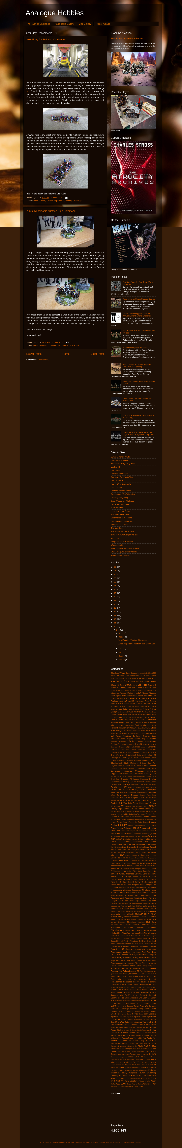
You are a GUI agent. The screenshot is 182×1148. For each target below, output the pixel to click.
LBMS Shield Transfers (142, 895)
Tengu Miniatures (137, 1035)
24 (115, 574)
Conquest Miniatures (145, 771)
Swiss (125, 1033)
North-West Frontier (118, 936)
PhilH (139, 960)
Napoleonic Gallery (64, 24)
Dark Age (126, 784)
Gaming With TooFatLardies (123, 494)
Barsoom (132, 717)
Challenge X (141, 755)
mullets (128, 925)
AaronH (149, 690)
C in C (153, 744)
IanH (129, 863)
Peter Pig (125, 960)
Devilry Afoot (116, 790)
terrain (146, 1035)
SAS (140, 998)
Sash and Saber (149, 998)
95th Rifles (125, 690)
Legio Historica (141, 901)
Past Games (136, 952)
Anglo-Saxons (150, 701)
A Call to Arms (135, 690)
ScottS (138, 1003)
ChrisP (153, 760)
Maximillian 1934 (140, 911)
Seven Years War (141, 1006)
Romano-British (135, 990)
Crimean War (121, 776)
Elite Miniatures (150, 798)
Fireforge (144, 812)
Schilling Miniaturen (143, 1000)
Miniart (113, 919)
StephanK (142, 1025)
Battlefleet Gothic (138, 720)
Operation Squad (150, 944)
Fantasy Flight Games (120, 809)
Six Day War (135, 1011)
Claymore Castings (117, 766)
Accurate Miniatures (127, 693)
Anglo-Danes (139, 701)
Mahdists (131, 906)
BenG (133, 722)
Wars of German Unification (130, 1078)
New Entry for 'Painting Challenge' (45, 39)
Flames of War (117, 817)
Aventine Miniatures (149, 712)
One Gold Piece (137, 944)
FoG (140, 817)
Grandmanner (137, 842)
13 (115, 615)
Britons (140, 742)
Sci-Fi (153, 1000)
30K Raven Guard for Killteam (127, 38)
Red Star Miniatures (137, 979)
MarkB (132, 909)
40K (134, 688)
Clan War (152, 763)
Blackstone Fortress (132, 731)
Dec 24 (121, 648)
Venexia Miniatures (127, 1059)
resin (130, 985)
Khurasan (149, 882)
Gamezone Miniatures (141, 833)
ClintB (127, 766)
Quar (154, 971)
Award (125, 714)
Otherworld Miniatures (139, 946)
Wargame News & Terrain (122, 542)
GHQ (113, 839)
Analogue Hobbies (55, 13)
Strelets (120, 1030)
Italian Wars (132, 871)
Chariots (137, 760)
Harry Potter (141, 852)
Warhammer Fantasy (128, 1075)
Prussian (114, 971)
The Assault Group (125, 1038)
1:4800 (121, 678)
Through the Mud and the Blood (142, 1043)
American (134, 698)
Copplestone (116, 774)
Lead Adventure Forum (120, 511)
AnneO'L (132, 704)
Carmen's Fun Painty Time (122, 477)
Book (154, 736)
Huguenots (152, 858)
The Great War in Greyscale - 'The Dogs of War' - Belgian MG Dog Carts (138, 433)
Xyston (129, 1084)
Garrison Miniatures (127, 836)
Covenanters (138, 774)
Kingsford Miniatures (127, 887)
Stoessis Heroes (142, 1027)
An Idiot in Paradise (147, 698)
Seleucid (130, 1006)
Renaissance (116, 982)
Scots (127, 1003)
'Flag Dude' (115, 673)
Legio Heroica (129, 901)
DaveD (114, 787)
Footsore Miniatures (118, 819)
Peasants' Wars (127, 955)
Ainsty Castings (131, 696)
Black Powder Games (120, 460)
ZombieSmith (128, 1086)
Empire (113, 800)
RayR (135, 976)
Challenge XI (151, 755)
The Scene (133, 1041)
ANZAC (139, 704)
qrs (142, 971)
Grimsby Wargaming (119, 497)
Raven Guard (127, 976)
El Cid (141, 798)
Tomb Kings (145, 1049)
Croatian (130, 776)
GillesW (119, 839)
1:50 (125, 678)
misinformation (143, 919)
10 (115, 627)
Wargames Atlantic (131, 1070)
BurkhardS (115, 744)
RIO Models (131, 987)
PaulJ (113, 955)
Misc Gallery (85, 24)
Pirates (113, 966)
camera (143, 747)
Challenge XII (116, 758)
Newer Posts (34, 353)
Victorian (139, 1060)
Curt (122, 782)
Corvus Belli (128, 774)
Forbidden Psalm (133, 819)
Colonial (152, 766)
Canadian (115, 749)
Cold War (145, 766)
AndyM (131, 701)
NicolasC (114, 933)
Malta (145, 906)
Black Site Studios (144, 728)
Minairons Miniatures (131, 917)
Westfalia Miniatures (129, 1081)
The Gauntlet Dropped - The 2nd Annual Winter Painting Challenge (137, 315)
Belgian (122, 723)
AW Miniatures (116, 715)
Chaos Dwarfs (150, 758)
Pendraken (143, 955)
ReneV (135, 982)
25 (115, 571)
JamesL (122, 874)
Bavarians (115, 723)
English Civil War (119, 803)
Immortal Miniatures (118, 866)
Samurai (152, 995)
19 (115, 593)
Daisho (153, 782)
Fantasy (151, 806)
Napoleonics (59, 201)
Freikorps (127, 828)
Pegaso (136, 955)
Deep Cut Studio (134, 787)
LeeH (121, 901)
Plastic (120, 966)
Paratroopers (116, 952)
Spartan (130, 1017)
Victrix (122, 1062)
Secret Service (121, 1006)
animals (126, 704)
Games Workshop (125, 833)
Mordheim (141, 922)
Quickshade (132, 974)
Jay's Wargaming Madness (122, 501)
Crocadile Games (139, 776)
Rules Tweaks (103, 24)
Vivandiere (120, 1065)
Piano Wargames (149, 960)
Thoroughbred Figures (119, 1043)
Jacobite (152, 871)
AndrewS (123, 701)
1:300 (153, 676)
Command (52, 345)
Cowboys (148, 774)
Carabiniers (151, 750)
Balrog (145, 714)
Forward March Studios (121, 491)
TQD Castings (150, 1051)
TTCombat (144, 1054)
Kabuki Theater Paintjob (147, 879)
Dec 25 (121, 637)
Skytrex (153, 1011)
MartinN (153, 909)
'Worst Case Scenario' (129, 673)
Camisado (115, 470)
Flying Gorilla (116, 487)
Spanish (152, 1014)
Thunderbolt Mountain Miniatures (122, 1046)
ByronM (138, 744)
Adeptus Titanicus (149, 693)
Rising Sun (141, 987)
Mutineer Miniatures (146, 927)
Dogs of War (141, 790)
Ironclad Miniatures (128, 868)
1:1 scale (142, 673)
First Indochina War (133, 814)
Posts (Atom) (43, 360)
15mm (125, 681)
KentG (119, 882)
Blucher (121, 733)
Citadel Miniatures (131, 763)
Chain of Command (128, 755)
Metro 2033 (120, 914)
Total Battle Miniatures (135, 1051)
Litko (130, 903)
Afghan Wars (121, 696)
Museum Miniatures (141, 925)
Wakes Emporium (143, 1065)
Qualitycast (148, 971)
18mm (113, 685)
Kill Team (127, 885)
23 (115, 578)
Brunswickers (150, 742)
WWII (124, 1083)
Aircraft (140, 696)
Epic (130, 803)
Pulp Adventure (129, 971)
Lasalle (120, 895)
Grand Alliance (124, 842)
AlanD (150, 696)
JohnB (135, 877)
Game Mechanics (143, 831)
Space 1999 (143, 1014)
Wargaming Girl (117, 545)
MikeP (146, 914)
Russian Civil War (131, 993)
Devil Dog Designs (149, 787)
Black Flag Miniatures (126, 725)
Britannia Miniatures (118, 742)
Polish (139, 966)
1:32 (112, 678)
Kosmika (114, 893)
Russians (145, 992)
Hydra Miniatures (117, 863)
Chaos (142, 758)
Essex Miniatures (140, 803)
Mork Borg (151, 922)
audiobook (121, 712)
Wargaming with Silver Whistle (124, 552)
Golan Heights (144, 839)
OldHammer (126, 944)
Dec (118, 630)
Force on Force (145, 819)
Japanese (130, 874)
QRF (139, 971)
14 (115, 612)
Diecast (125, 790)
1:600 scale (136, 678)
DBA (125, 787)
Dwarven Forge (142, 792)
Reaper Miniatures (147, 976)
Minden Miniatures (148, 917)
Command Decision (127, 768)
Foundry (122, 825)
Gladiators (127, 839)
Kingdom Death (138, 885)
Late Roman (128, 895)
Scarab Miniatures (123, 1000)
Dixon (131, 790)
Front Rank (120, 831)
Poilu (134, 966)
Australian (129, 712)
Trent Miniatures (124, 1054)
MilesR (114, 917)
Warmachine (151, 1075)
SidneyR (114, 1011)
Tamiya (119, 1035)
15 (115, 608)
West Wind (115, 1081)
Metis (113, 914)
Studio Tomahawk (143, 1030)
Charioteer (129, 760)
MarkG (146, 909)
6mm (113, 690)
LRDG (153, 903)
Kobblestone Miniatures (141, 890)
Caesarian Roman (117, 747)
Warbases (144, 1067)
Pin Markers (151, 963)
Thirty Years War (147, 1041)
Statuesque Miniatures (133, 1022)
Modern (152, 919)
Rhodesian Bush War (118, 987)
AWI (129, 714)
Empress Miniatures (147, 800)
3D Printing (122, 688)
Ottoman (152, 946)
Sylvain (132, 1033)
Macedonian (115, 906)
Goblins (134, 839)
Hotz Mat (143, 858)
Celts (143, 752)
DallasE (114, 784)
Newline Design (149, 930)
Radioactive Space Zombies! (135, 348)
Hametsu (121, 852)
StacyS (113, 1022)
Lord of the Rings (139, 903)
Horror (125, 858)
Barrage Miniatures (119, 717)
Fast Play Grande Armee (140, 809)
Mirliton (133, 919)
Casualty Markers (132, 752)
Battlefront (151, 720)
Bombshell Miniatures (141, 736)
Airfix (145, 696)
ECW (121, 798)
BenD (128, 723)
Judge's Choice (132, 879)
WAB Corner (116, 538)
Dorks (122, 792)
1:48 (116, 678)
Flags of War (151, 814)
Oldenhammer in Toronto (121, 518)
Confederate (140, 768)
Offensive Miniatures (130, 941)
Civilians (143, 763)
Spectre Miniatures (118, 1019)
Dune (134, 792)
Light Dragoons (123, 903)
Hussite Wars (136, 860)
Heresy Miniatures (132, 855)
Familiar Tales (141, 806)
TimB (140, 1046)
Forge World (122, 822)
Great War (121, 844)
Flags (143, 814)
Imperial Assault (133, 866)
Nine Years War (124, 933)
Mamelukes (152, 906)
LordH (148, 903)
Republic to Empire (148, 982)
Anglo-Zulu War (117, 704)
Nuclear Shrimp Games (133, 938)
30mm (113, 688)
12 (115, 619)
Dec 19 (121, 660)
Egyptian (134, 798)
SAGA (127, 995)
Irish (118, 869)
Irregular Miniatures (142, 869)
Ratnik (118, 977)
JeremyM (138, 874)
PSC (120, 971)
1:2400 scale (134, 676)
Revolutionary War (148, 985)
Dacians (147, 782)
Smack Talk (74, 345)
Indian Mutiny (151, 866)
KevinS (137, 882)
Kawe (113, 882)
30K (154, 685)
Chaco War (115, 755)
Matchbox (114, 911)
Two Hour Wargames (119, 1057)
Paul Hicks (151, 952)
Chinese (145, 760)
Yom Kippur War (149, 1084)
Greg (124, 847)
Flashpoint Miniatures (131, 817)
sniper (124, 1014)
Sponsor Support (149, 1019)
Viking (147, 1062)
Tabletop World (150, 1033)
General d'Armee (141, 836)
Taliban (113, 1035)
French (50, 201)
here (28, 91)
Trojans (133, 1054)
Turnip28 (152, 1054)
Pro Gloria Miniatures (131, 968)
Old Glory (142, 941)
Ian (125, 863)
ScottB (132, 1003)
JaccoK (146, 871)
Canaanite (152, 747)
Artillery (43, 201)
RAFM (144, 974)
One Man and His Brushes (122, 521)
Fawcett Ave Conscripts (121, 484)
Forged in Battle (135, 822)
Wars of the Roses (148, 1078)
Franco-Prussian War (142, 825)
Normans (135, 933)
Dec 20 (121, 656)
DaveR (120, 787)
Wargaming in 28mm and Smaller (125, 548)
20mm (128, 685)
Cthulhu (152, 779)
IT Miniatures (116, 871)
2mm (150, 685)
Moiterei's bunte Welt (120, 514)
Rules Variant (116, 993)
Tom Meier (136, 1049)
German (151, 836)
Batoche (147, 717)
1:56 (129, 678)
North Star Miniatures (147, 933)
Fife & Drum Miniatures (125, 811)
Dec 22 (121, 652)
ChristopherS (116, 763)
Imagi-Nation (151, 863)
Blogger (138, 1142)
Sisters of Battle (124, 1011)
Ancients (114, 701)
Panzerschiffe (140, 949)
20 (115, 589)
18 (115, 597)
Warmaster (115, 1078)
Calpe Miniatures (133, 747)
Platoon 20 (127, 966)
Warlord (142, 1075)
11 (115, 623)
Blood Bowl (145, 730)
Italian (124, 871)
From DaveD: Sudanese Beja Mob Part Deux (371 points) (137, 365)
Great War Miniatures (136, 844)
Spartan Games (140, 1017)
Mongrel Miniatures (118, 922)
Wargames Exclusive (147, 1070)
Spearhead (151, 1017)
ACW (138, 693)
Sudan (153, 1030)
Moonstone (131, 922)
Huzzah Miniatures (149, 860)
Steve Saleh (123, 1027)
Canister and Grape (119, 474)
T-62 (142, 1033)
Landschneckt (131, 893)
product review (149, 968)
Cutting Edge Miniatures (132, 782)
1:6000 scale (146, 678)
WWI (118, 1084)
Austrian (43, 345)
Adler (113, 696)
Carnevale (114, 752)
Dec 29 (121, 633)
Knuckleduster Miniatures (121, 890)
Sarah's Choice (117, 998)
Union (137, 1057)
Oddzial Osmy (116, 941)
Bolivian (153, 733)
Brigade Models (148, 739)
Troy (138, 1054)
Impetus (143, 866)
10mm (119, 681)
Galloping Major (131, 831)
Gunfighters (135, 850)
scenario (133, 1001)
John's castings (124, 877)
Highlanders (144, 855)
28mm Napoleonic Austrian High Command (51, 211)
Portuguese (146, 966)
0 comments (56, 198)
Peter (118, 960)
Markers (139, 909)
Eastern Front (145, 795)
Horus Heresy (134, 858)
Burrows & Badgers (127, 744)
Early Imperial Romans (127, 795)
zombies (120, 1087)
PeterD (133, 960)
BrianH (123, 739)
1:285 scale (145, 676)
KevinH (131, 882)
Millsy (120, 917)
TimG (146, 1046)
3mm (129, 688)
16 (115, 604)
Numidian (146, 939)
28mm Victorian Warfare (121, 457)
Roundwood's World (119, 525)
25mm (135, 685)
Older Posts (97, 353)
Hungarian (114, 860)
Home (66, 353)
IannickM (135, 863)
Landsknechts (143, 893)
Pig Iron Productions (127, 963)
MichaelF (139, 914)
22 (115, 582)
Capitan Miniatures (138, 749)
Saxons (114, 1001)
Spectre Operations (135, 1019)
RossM (145, 990)
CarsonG (121, 752)
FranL (113, 828)
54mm (153, 688)
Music (154, 925)
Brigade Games (133, 739)
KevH (125, 882)
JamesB (114, 874)
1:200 (127, 676)
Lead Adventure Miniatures (131, 898)
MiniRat (127, 919)
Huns (121, 861)
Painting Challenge (73, 201)
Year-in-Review (137, 1084)
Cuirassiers (115, 782)
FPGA (130, 825)
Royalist (153, 990)
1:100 (148, 673)
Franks (153, 825)
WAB (134, 1065)
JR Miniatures (144, 876)
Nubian (119, 939)
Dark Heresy (135, 784)
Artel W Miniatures (135, 709)
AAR (144, 690)
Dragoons (128, 792)
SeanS (153, 1003)
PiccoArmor (115, 963)
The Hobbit (138, 1038)
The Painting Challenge (38, 24)
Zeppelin (114, 1086)
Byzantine (146, 744)
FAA (122, 806)
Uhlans (131, 1057)
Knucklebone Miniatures (146, 887)
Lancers (122, 893)
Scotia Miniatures (117, 1003)
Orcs (120, 946)
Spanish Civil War (119, 1016)
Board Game (145, 733)
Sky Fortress (145, 1011)
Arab (144, 704)
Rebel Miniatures (118, 979)
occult (154, 938)
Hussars (127, 861)
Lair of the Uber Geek (120, 504)
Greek (148, 844)
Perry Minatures (124, 958)
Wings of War (145, 1081)
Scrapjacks (146, 1003)
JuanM (122, 879)
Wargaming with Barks (120, 555)
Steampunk (146, 1022)
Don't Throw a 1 (117, 480)
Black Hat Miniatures (143, 725)
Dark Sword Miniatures (148, 784)
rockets (113, 990)
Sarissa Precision (131, 998)
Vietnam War (131, 1062)
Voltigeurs (128, 1065)
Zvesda (140, 1087)
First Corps (121, 814)
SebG (113, 1006)
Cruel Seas (115, 779)
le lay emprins (117, 508)
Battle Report (125, 720)
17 (115, 601)
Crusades (144, 779)
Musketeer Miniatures (122, 927)
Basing (139, 717)
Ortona (126, 946)
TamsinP (126, 1035)
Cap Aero (125, 749)
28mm (36, 201)
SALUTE (135, 995)
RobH (148, 987)
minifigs (120, 919)
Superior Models (116, 1033)
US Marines (145, 1057)
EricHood (119, 1142)
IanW (142, 863)
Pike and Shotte (141, 963)
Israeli (153, 869)
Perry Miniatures (141, 957)
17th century (134, 681)
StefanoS (134, 1025)
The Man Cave (117, 528)
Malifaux (139, 906)
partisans (126, 952)
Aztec (134, 714)
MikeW (153, 914)
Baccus (139, 714)
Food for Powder (149, 817)
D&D (142, 782)
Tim (136, 1046)
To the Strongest (126, 1049)
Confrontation (151, 768)
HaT (122, 855)
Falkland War (130, 806)
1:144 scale (120, 676)
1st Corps (120, 685)
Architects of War (118, 707)
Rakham (150, 974)
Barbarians (152, 714)
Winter (153, 1081)
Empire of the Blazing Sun (127, 800)
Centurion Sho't (150, 752)
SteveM (132, 1027)
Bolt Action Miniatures (121, 736)
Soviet (135, 1014)
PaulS (118, 955)
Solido (129, 1014)
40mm (139, 688)
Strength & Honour (130, 1030)
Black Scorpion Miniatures (127, 728)
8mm (118, 690)
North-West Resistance (135, 936)
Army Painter (124, 709)
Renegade (127, 982)
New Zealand (136, 930)
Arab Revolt (151, 704)
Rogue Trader (123, 990)
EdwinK (127, 798)
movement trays (117, 925)
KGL (142, 882)
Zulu (135, 1086)
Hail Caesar (144, 850)
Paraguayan (151, 949)
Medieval (152, 911)
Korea (153, 890)
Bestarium (139, 722)
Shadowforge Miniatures (128, 1009)
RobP (153, 987)
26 (115, 567)
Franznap (120, 828)
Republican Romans (118, 984)
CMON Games (136, 766)
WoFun (113, 1084)
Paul (143, 952)
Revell (136, 985)
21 (115, 585)
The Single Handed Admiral (122, 531)
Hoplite (119, 858)
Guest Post (125, 850)
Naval (127, 930)
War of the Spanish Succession (127, 1067)
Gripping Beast (142, 847)
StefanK (127, 1025)
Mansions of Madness (120, 909)
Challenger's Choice (130, 758)
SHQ (154, 1009)
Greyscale (131, 847)
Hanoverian (130, 852)
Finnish (137, 812)
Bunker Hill (115, 467)
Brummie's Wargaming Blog (123, 463)
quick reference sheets (119, 974)
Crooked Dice (151, 776)
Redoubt (152, 979)
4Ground (146, 688)
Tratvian (114, 1054)
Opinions (114, 946)
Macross (124, 906)
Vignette (140, 1062)
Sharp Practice (144, 1009)
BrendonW (115, 739)
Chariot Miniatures (117, 760)
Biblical (146, 723)
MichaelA (130, 914)
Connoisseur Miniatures (121, 771)
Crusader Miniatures (130, 779)
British (132, 741)
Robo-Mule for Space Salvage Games (139, 299)
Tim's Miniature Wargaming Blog (124, 535)
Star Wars (120, 1022)
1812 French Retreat (147, 681)
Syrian (138, 1033)
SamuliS (143, 995)
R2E (139, 974)
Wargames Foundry (137, 1073)
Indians (113, 869)
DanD (119, 784)
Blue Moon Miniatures (131, 733)
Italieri (140, 871)
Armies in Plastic (133, 706)
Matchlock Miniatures (125, 911)
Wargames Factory (119, 1073)
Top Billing (122, 1051)
